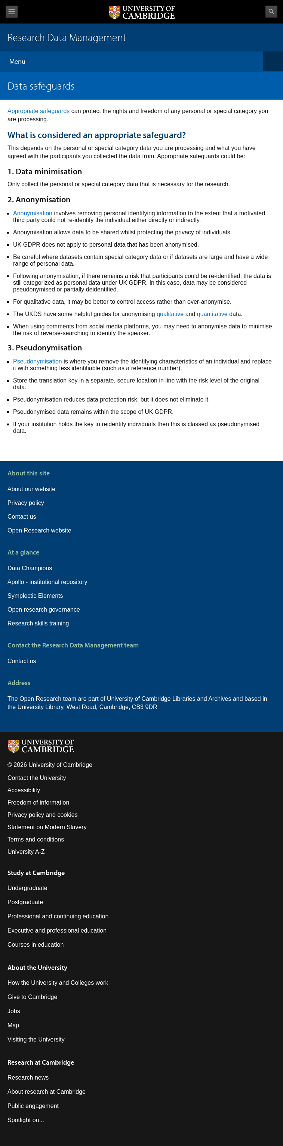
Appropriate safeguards (38, 111)
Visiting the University (36, 1039)
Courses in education (35, 945)
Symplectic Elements (35, 596)
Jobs (13, 1011)
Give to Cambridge (32, 997)
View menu (12, 12)
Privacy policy (25, 503)
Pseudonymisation (37, 361)
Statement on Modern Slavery (47, 827)
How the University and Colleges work (57, 983)
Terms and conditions (35, 839)
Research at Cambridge (40, 1062)
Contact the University (36, 778)
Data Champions (29, 568)
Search (271, 12)
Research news (28, 1077)
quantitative (212, 314)
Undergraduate (27, 888)
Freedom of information (38, 802)
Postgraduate (25, 902)
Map (13, 1025)
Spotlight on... (25, 1120)
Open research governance (43, 609)
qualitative (170, 314)
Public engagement (33, 1106)
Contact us (21, 516)
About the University (37, 967)
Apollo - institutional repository (47, 582)
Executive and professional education (57, 930)
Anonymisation (32, 213)
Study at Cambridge (36, 872)
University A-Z (26, 852)
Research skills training (38, 623)
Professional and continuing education (57, 916)
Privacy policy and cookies (42, 815)
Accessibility (23, 790)
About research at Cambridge (46, 1092)
